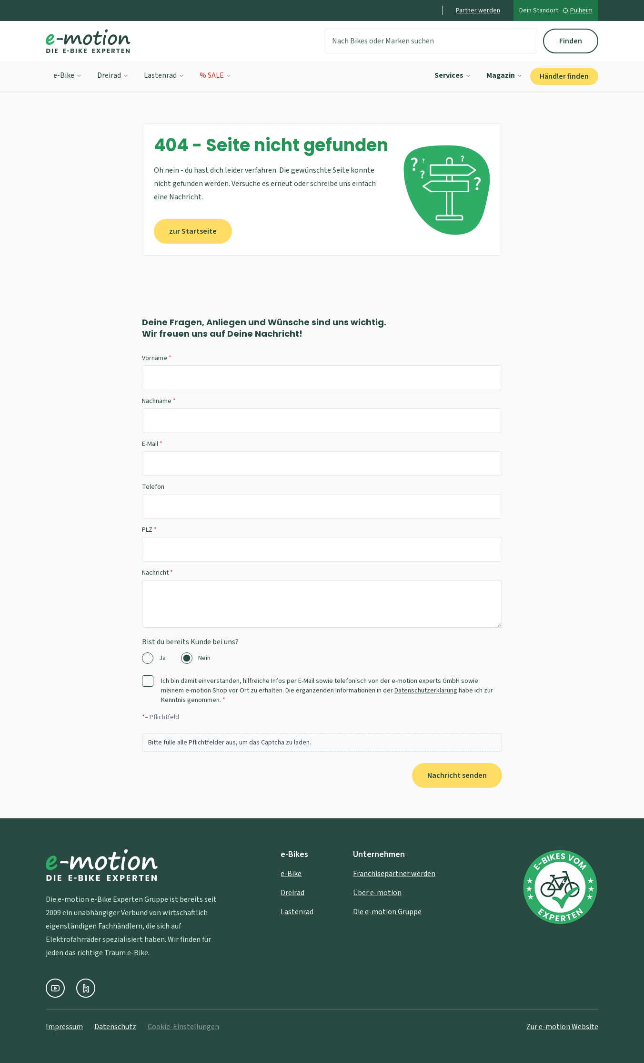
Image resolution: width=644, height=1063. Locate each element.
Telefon (153, 487)
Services (452, 75)
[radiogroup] (322, 658)
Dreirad (113, 75)
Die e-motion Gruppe (387, 912)
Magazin (504, 75)
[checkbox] (147, 681)
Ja (162, 658)
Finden (570, 41)
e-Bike (67, 75)
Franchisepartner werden (394, 873)
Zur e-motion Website (562, 1027)
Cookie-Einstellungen (183, 1027)
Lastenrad (164, 75)
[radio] (147, 658)
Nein (204, 658)
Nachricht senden (457, 775)
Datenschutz (115, 1027)
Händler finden (564, 76)
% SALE (215, 75)
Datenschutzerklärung (425, 690)
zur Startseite (193, 231)
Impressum (64, 1027)
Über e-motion (377, 893)
